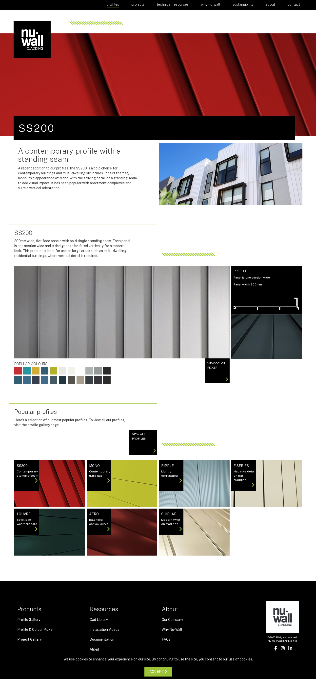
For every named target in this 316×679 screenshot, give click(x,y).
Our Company (172, 620)
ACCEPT (158, 672)
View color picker (217, 372)
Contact (293, 4)
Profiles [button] (113, 4)
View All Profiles (144, 443)
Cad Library (99, 620)
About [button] (270, 4)
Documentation (102, 639)
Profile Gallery (28, 620)
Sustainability (243, 4)
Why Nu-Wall (210, 4)
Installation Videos (104, 630)
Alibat (94, 649)
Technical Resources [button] (173, 4)
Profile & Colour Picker (35, 630)
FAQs (166, 639)
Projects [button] (137, 4)
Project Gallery (29, 639)
